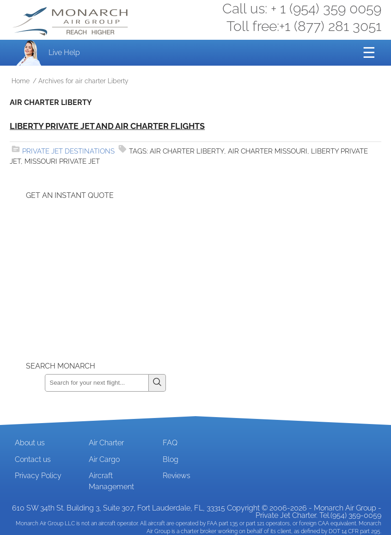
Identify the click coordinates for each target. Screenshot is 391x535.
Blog (170, 459)
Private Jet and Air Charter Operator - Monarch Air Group (71, 21)
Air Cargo (104, 459)
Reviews (176, 475)
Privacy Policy (38, 475)
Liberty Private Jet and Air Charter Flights (107, 126)
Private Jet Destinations (68, 151)
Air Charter (106, 442)
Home (21, 81)
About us (30, 442)
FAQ (170, 442)
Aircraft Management (111, 481)
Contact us (33, 459)
